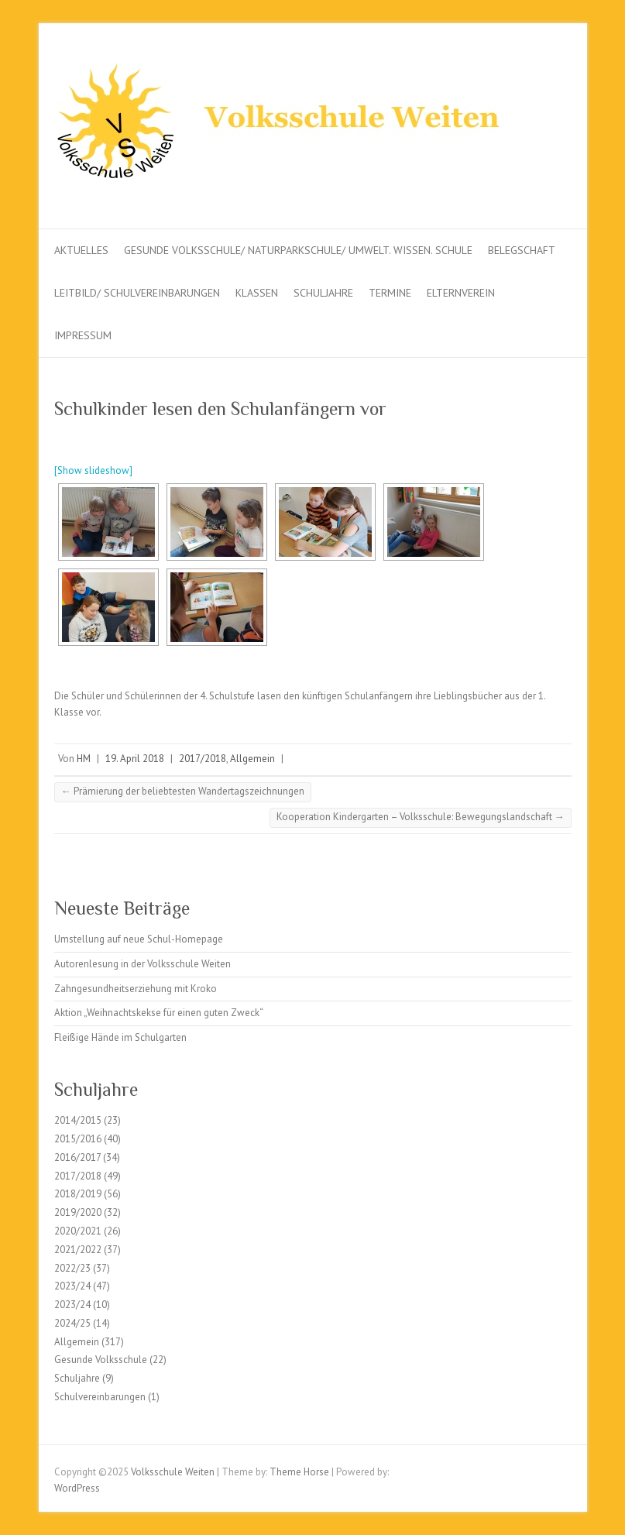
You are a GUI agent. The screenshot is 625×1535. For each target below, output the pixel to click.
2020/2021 (77, 1231)
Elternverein (461, 293)
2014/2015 (77, 1120)
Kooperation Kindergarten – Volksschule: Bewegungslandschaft (420, 816)
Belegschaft (521, 250)
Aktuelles (81, 250)
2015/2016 (77, 1138)
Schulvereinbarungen (100, 1396)
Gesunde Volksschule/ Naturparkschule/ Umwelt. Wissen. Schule (298, 250)
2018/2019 (77, 1193)
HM (84, 758)
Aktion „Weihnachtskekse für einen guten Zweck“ (158, 1012)
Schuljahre (323, 293)
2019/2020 (77, 1212)
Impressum (83, 335)
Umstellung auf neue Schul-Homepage (138, 939)
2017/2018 (202, 758)
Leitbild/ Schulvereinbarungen (137, 293)
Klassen (256, 293)
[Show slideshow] (93, 470)
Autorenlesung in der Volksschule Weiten (142, 963)
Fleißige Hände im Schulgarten (120, 1037)
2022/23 (72, 1268)
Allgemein (252, 758)
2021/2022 (77, 1249)
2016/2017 (77, 1157)
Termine (390, 293)
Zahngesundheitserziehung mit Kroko (135, 988)
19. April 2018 (134, 758)
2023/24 (72, 1286)
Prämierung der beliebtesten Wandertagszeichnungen (182, 791)
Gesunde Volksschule (100, 1359)
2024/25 (72, 1323)
